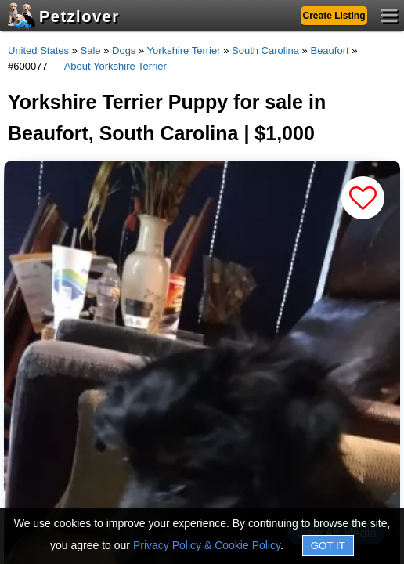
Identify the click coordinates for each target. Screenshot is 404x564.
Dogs (123, 50)
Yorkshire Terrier (184, 50)
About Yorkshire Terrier (115, 66)
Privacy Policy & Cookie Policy (206, 545)
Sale (91, 50)
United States (38, 50)
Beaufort (329, 50)
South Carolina (265, 50)
